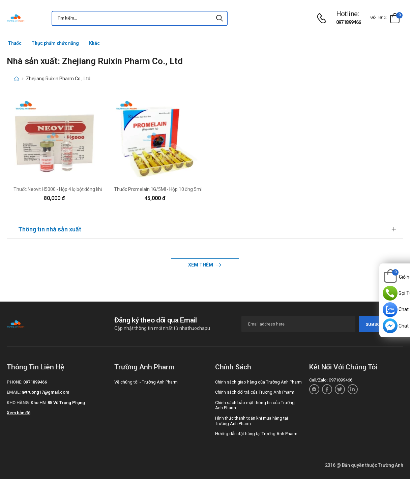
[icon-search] (219, 18)
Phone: (14, 382)
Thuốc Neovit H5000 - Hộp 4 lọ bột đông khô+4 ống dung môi (75, 189)
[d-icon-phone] (323, 18)
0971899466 (348, 22)
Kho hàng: (18, 402)
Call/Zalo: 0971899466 (330, 380)
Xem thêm (201, 264)
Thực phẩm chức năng (55, 43)
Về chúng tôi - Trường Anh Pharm (146, 382)
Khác (94, 43)
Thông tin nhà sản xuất (49, 229)
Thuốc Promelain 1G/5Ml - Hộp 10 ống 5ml (158, 189)
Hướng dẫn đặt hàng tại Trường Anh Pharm (256, 433)
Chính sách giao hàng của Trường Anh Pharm (258, 382)
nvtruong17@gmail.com (45, 392)
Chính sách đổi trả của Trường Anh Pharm (254, 392)
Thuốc (14, 43)
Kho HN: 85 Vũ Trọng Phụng (58, 402)
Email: (14, 392)
